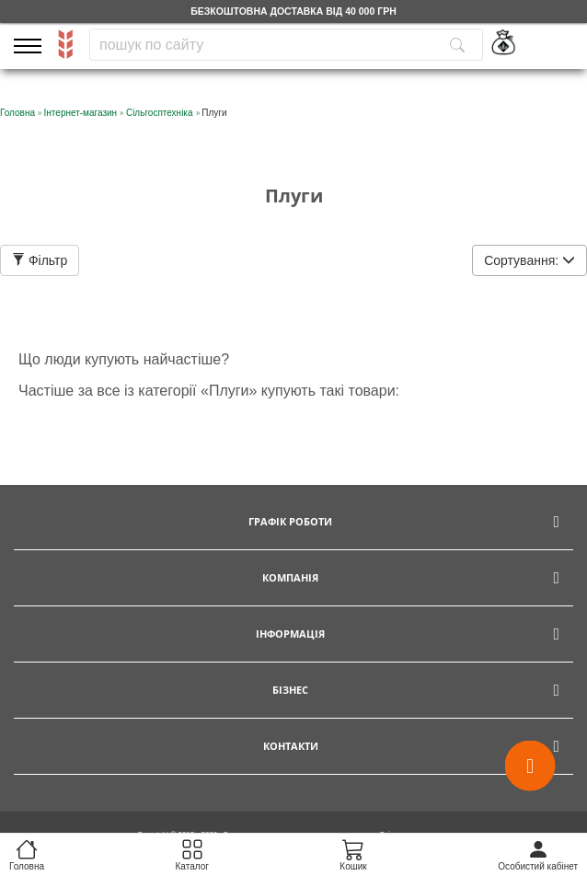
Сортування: (529, 260)
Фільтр (39, 260)
